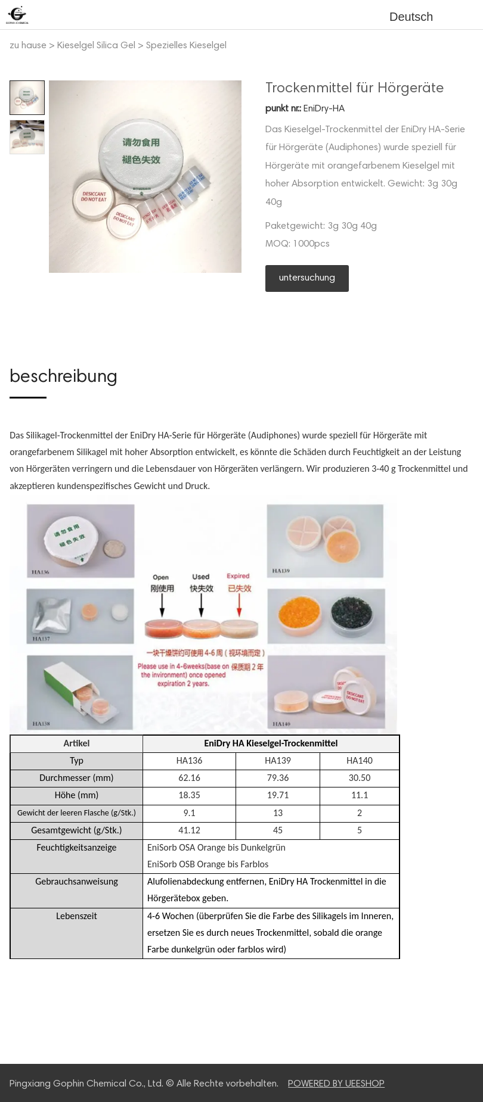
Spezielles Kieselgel (186, 46)
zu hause (28, 46)
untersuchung (307, 278)
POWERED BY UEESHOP (336, 1084)
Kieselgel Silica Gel (96, 46)
